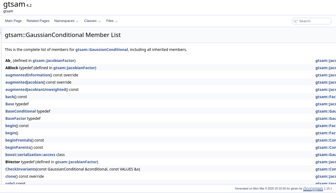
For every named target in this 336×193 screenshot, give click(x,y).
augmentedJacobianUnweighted (102, 89)
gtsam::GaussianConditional (169, 49)
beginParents (84, 147)
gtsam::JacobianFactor (120, 60)
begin (77, 125)
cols (76, 183)
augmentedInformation (94, 74)
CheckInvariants (87, 169)
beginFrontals (85, 140)
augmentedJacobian (91, 82)
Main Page (13, 21)
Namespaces (66, 21)
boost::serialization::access (97, 154)
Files (112, 21)
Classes (92, 21)
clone (77, 176)
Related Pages (38, 21)
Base (76, 103)
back (76, 96)
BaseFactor (82, 118)
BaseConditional (87, 111)
